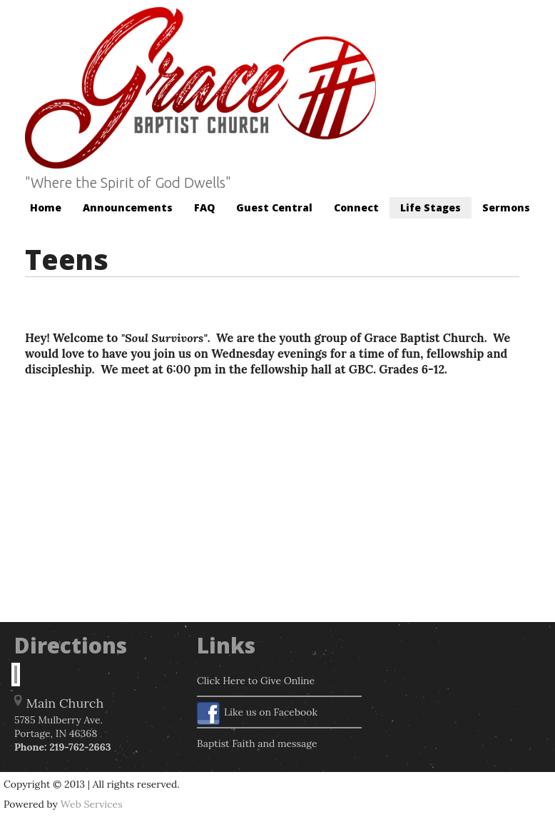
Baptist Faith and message (257, 743)
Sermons (506, 207)
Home (45, 207)
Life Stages (430, 207)
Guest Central (274, 207)
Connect (356, 207)
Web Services (92, 804)
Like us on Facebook (257, 713)
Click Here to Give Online (256, 680)
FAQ (204, 207)
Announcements (128, 207)
